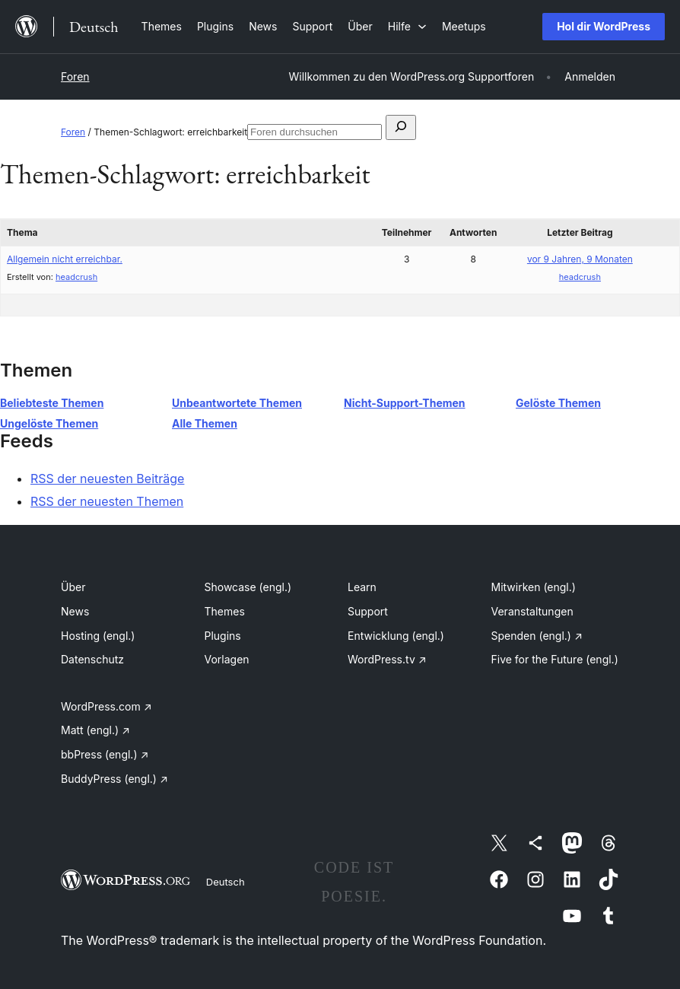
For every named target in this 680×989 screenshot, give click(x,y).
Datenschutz (92, 659)
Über (73, 586)
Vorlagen (227, 659)
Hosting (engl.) (98, 635)
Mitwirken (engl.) (533, 586)
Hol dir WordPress (603, 26)
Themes (225, 611)
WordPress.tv (387, 659)
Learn (362, 586)
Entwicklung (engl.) (396, 635)
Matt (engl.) (95, 729)
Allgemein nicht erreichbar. (64, 259)
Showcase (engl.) (248, 586)
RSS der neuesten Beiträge (107, 478)
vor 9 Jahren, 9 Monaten (580, 259)
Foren (75, 76)
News (75, 611)
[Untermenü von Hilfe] (407, 26)
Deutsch (225, 882)
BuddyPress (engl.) (114, 778)
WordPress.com (106, 706)
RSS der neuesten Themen (106, 501)
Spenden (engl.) (537, 635)
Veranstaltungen (532, 611)
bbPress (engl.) (104, 754)
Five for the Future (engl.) (554, 659)
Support (368, 611)
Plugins (223, 635)
